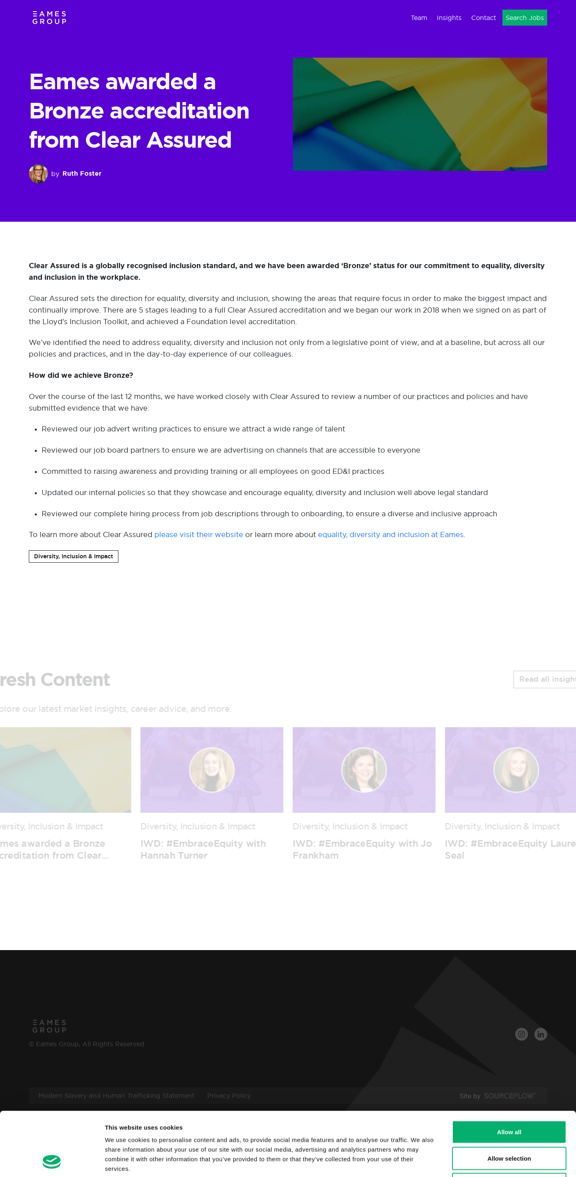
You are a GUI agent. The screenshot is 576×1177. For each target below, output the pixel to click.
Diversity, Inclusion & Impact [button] (73, 556)
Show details (419, 1161)
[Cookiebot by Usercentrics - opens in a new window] (52, 1161)
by (65, 173)
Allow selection (509, 1098)
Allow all (509, 1072)
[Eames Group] (49, 17)
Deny (509, 1124)
